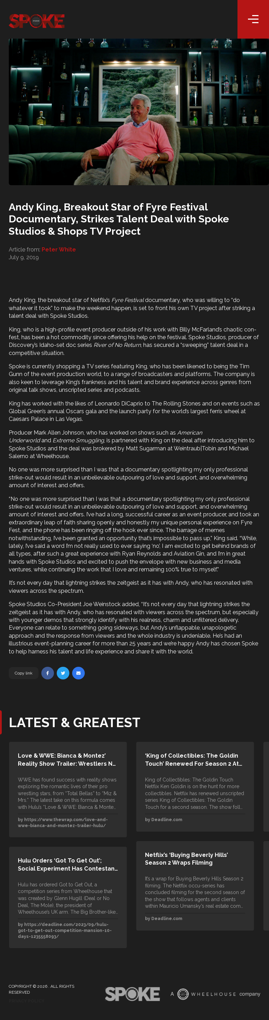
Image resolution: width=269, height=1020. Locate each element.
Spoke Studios (69, 316)
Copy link (24, 673)
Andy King (22, 300)
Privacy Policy (26, 1001)
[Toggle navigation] (253, 19)
